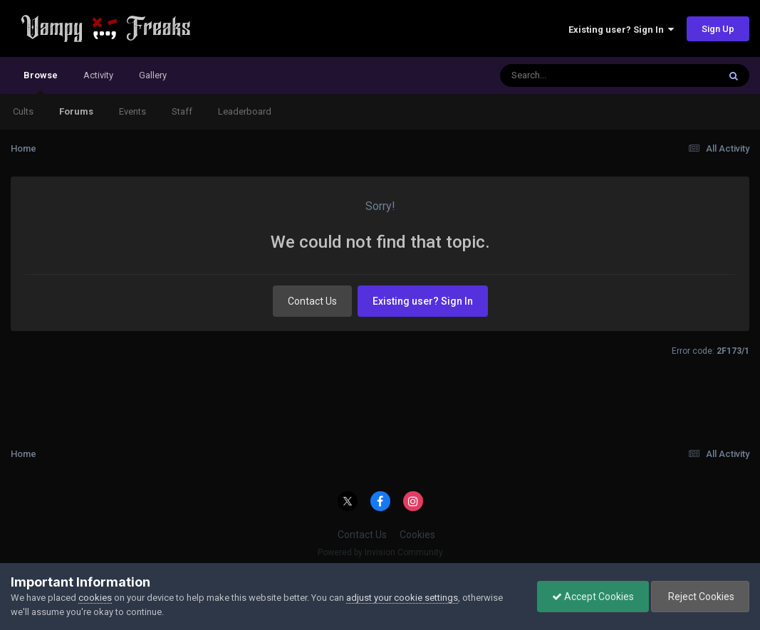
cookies (95, 597)
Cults (23, 111)
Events (132, 111)
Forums (76, 111)
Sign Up (718, 28)
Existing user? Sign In (621, 29)
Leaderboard (244, 111)
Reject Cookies (700, 596)
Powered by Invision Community (380, 552)
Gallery (153, 75)
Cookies (417, 534)
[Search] (572, 75)
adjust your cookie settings (402, 597)
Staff (182, 111)
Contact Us (312, 301)
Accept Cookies (593, 596)
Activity (98, 75)
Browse (41, 82)
